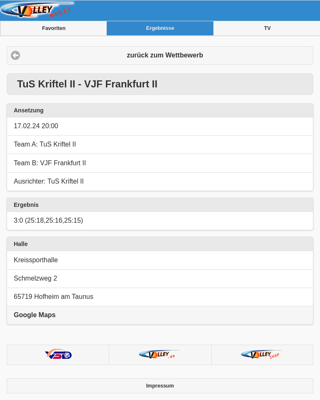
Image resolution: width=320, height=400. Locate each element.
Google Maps (34, 314)
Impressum (160, 386)
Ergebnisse (160, 28)
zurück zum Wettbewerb (165, 55)
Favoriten (53, 28)
